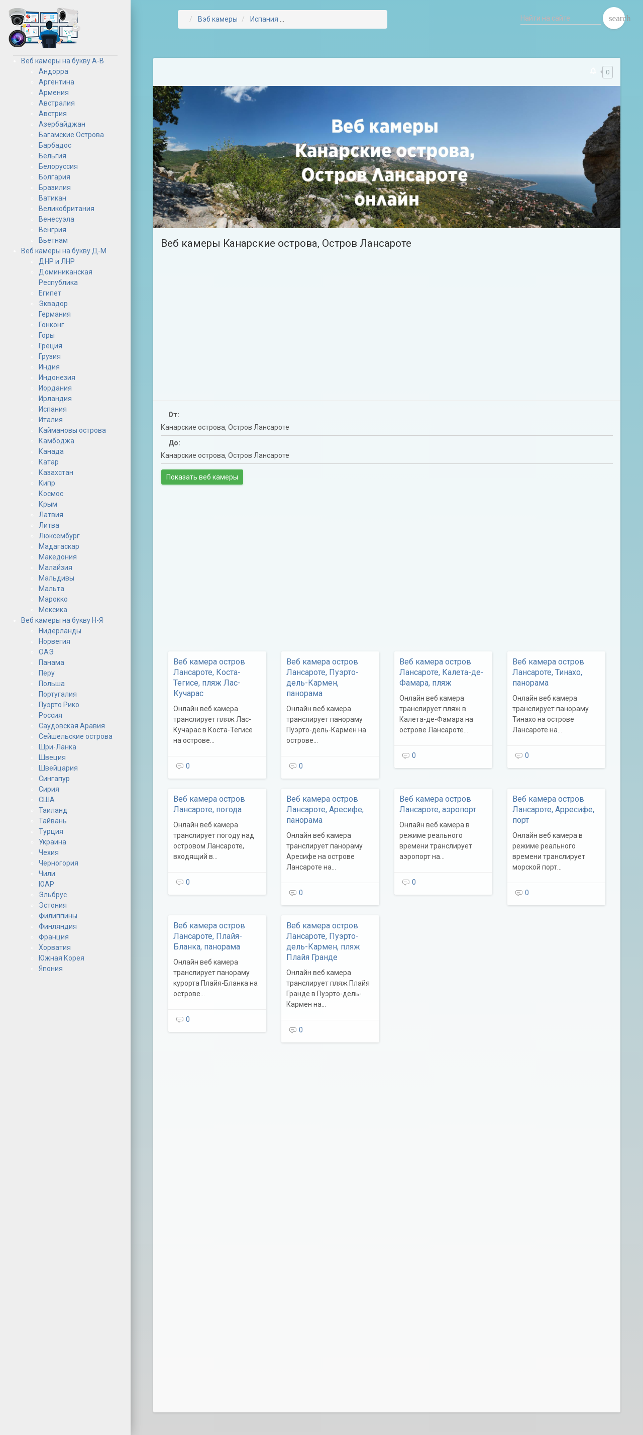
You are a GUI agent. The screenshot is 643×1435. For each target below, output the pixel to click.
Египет (50, 293)
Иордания (55, 388)
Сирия (49, 789)
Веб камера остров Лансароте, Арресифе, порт (553, 809)
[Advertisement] (387, 322)
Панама (51, 662)
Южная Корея (61, 958)
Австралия (57, 103)
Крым (48, 504)
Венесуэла (56, 219)
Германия (55, 314)
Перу (47, 673)
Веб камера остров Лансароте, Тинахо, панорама (548, 672)
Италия (51, 420)
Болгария (54, 177)
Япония (51, 969)
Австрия (53, 114)
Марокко (53, 599)
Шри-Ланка (57, 747)
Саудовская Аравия (72, 726)
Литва (49, 525)
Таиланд (53, 810)
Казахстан (56, 472)
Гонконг (51, 325)
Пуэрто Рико (59, 705)
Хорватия (55, 947)
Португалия (58, 694)
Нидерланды (60, 631)
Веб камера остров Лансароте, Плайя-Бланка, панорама (209, 936)
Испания (53, 409)
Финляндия (58, 926)
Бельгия (52, 156)
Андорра (53, 71)
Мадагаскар (59, 546)
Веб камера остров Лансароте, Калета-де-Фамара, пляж (441, 672)
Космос (51, 494)
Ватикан (52, 198)
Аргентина (56, 82)
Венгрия (52, 230)
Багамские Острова (71, 135)
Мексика (53, 610)
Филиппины (58, 916)
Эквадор (53, 304)
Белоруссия (58, 166)
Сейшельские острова (76, 736)
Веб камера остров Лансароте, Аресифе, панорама (325, 809)
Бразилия (55, 187)
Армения (54, 92)
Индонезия (57, 377)
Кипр (47, 483)
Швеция (52, 757)
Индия (49, 367)
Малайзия (55, 567)
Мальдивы (56, 578)
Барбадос (55, 145)
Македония (58, 557)
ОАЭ (46, 652)
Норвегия (54, 641)
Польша (52, 684)
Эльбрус (53, 895)
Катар (49, 462)
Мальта (51, 589)
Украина (52, 842)
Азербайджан (62, 124)
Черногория (58, 863)
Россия (50, 715)
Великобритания (66, 209)
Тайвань (53, 821)
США (47, 800)
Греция (50, 346)
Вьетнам (53, 240)
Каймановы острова (72, 430)
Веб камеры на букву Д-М (63, 251)
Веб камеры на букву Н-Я (62, 620)
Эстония (53, 905)
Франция (54, 937)
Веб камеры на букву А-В (62, 61)
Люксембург (59, 536)
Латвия (51, 515)
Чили (47, 874)
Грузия (50, 356)
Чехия (49, 852)
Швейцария (58, 768)
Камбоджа (56, 441)
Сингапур (54, 779)
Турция (51, 831)
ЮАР (46, 884)
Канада (51, 451)
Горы (47, 335)
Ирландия (55, 399)
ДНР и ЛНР (57, 261)
